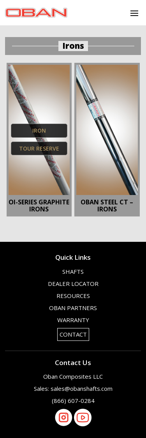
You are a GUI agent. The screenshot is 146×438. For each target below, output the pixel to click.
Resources (73, 296)
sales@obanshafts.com (82, 388)
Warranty (73, 320)
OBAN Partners (73, 308)
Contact (73, 334)
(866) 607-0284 (73, 400)
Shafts (73, 271)
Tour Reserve (39, 148)
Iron (39, 130)
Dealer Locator (73, 283)
